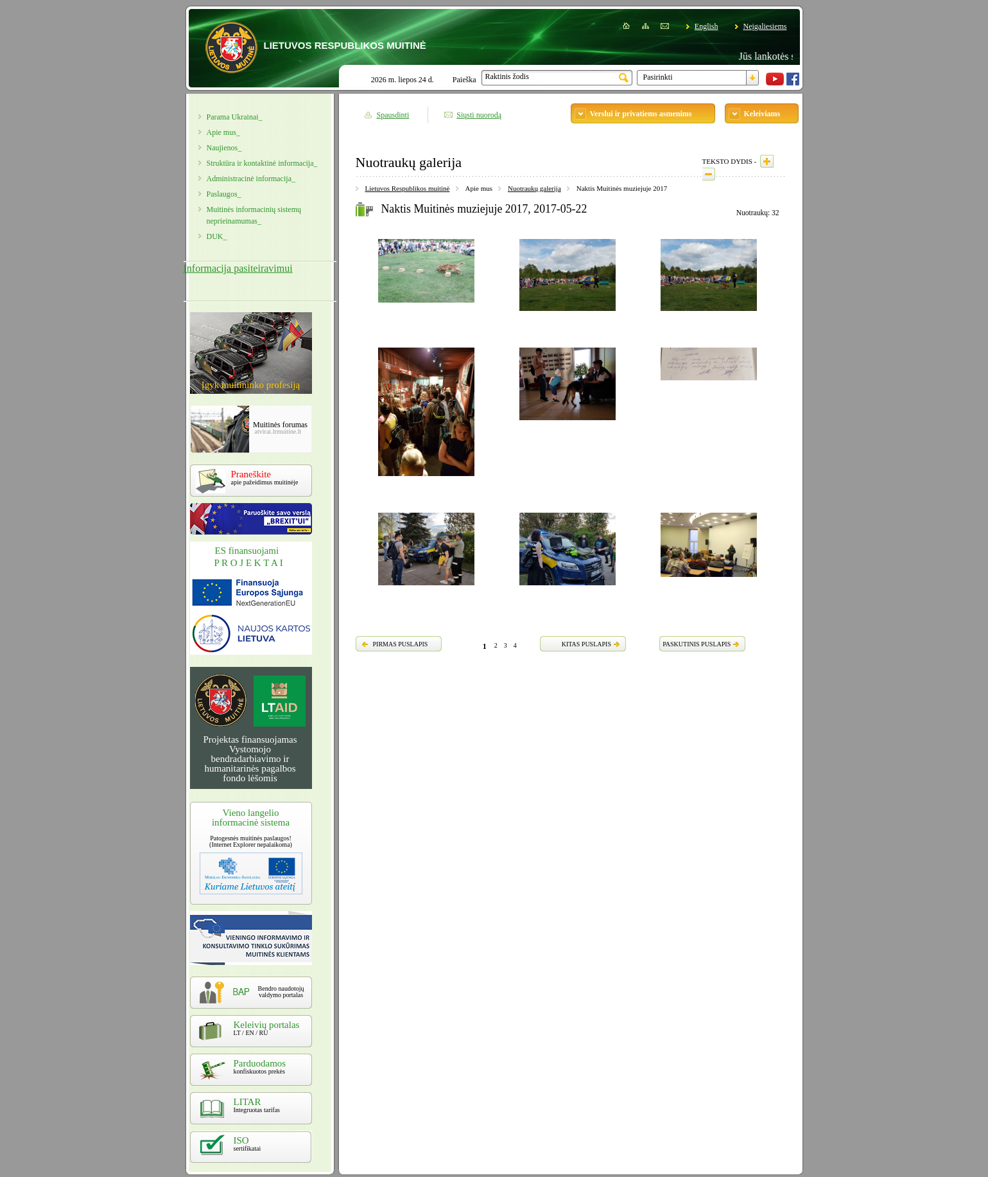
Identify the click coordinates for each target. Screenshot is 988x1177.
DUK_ (217, 236)
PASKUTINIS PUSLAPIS (697, 644)
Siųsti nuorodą (478, 115)
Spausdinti (393, 115)
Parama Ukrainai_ (235, 116)
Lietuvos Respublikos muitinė (407, 188)
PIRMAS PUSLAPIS (400, 644)
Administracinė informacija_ (251, 178)
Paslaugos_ (224, 194)
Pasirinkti (658, 77)
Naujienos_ (224, 147)
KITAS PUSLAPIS (586, 644)
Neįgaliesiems (765, 26)
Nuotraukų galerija (534, 188)
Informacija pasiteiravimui (238, 268)
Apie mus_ (223, 132)
